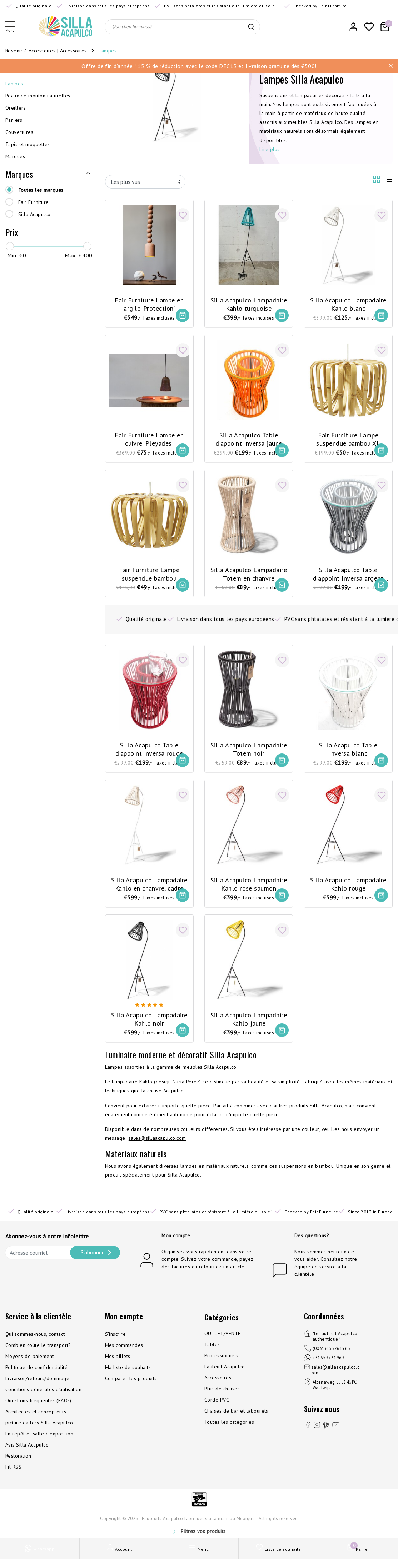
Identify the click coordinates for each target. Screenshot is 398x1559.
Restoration (18, 1463)
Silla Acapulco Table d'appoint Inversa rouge (149, 750)
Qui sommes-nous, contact (35, 1341)
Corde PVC (216, 1407)
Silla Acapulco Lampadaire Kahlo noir (149, 1022)
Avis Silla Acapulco (27, 1452)
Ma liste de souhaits (128, 1375)
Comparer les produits (131, 1386)
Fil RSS (13, 1474)
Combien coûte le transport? (38, 1352)
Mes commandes (124, 1352)
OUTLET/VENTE (222, 1341)
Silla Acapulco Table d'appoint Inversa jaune (248, 438)
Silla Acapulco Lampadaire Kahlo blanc (348, 301)
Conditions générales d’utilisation (43, 1397)
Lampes (107, 50)
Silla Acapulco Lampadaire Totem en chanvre (248, 574)
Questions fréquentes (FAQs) (38, 1408)
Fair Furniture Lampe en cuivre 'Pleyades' (149, 438)
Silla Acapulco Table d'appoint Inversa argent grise (348, 574)
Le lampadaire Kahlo (129, 1089)
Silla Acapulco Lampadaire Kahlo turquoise (248, 301)
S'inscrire (115, 1341)
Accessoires (74, 50)
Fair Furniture (33, 202)
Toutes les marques (41, 190)
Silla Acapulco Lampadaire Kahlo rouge (348, 886)
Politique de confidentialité (36, 1375)
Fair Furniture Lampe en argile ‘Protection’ (149, 301)
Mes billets (117, 1363)
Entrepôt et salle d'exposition (39, 1441)
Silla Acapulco (34, 214)
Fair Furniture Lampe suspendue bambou (149, 574)
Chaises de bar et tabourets (236, 1418)
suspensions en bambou (306, 1173)
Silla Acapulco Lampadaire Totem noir (248, 750)
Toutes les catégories (229, 1429)
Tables (212, 1352)
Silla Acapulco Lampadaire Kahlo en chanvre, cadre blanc (149, 887)
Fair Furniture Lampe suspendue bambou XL (348, 438)
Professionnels (221, 1363)
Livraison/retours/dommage (37, 1386)
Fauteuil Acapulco (224, 1374)
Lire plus (269, 149)
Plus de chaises (222, 1396)
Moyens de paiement (29, 1363)
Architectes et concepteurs (35, 1419)
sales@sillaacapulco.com (157, 1145)
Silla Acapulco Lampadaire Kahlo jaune (248, 1022)
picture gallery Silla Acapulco (39, 1430)
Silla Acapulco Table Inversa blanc (348, 750)
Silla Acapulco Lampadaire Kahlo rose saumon (248, 886)
